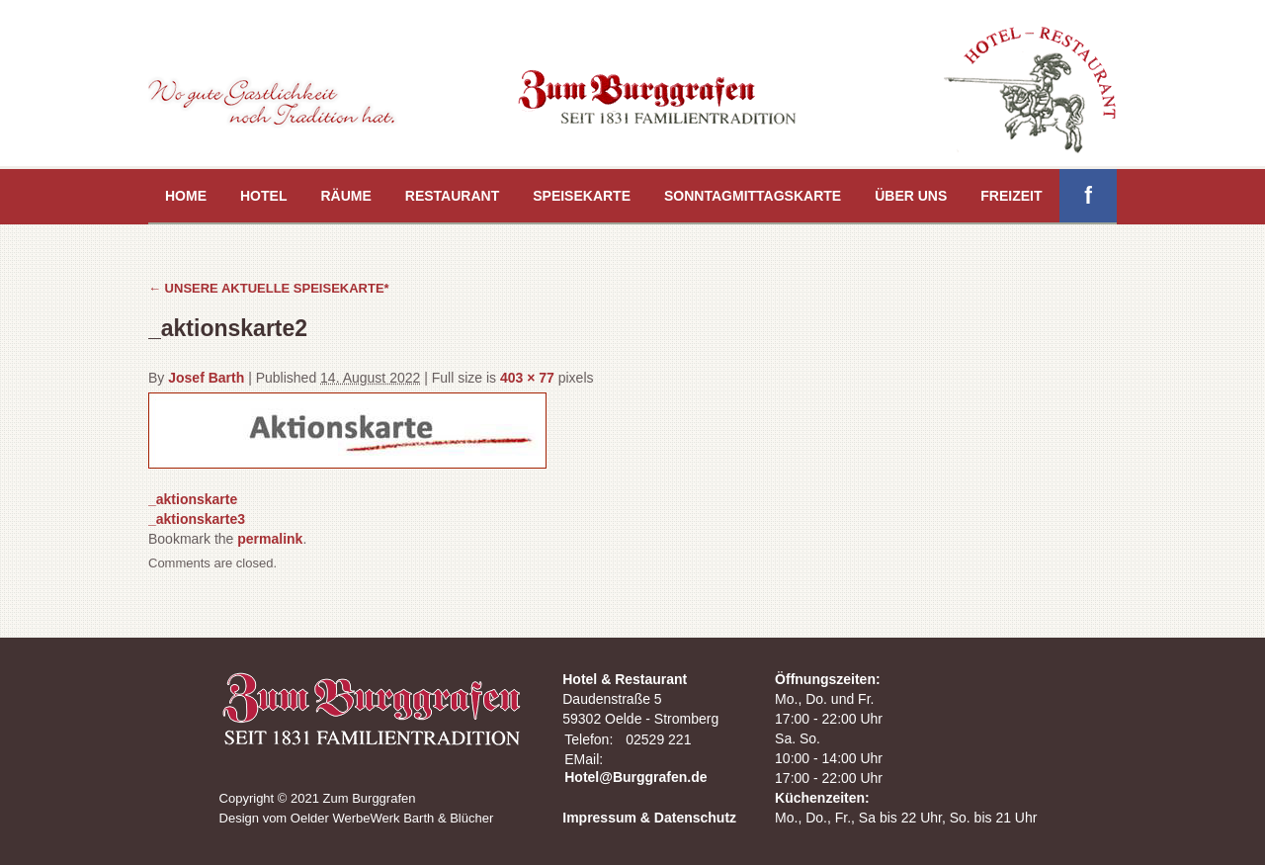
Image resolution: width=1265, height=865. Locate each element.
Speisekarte (582, 196)
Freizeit (1011, 196)
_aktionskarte (192, 499)
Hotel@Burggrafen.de (635, 777)
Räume (345, 196)
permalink (269, 539)
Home (186, 196)
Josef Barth (206, 378)
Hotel (263, 196)
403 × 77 (527, 378)
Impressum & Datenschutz (649, 817)
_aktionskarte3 (196, 519)
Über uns (911, 196)
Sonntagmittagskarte (752, 196)
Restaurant (452, 196)
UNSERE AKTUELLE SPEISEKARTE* (268, 288)
